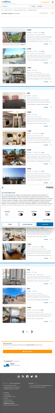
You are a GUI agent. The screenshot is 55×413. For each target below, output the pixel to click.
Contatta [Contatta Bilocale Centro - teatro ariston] (46, 81)
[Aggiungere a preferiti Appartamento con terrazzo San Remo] (51, 44)
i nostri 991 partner (10, 195)
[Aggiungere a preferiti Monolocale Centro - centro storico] (51, 284)
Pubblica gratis (45, 2)
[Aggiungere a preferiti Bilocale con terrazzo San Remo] (51, 302)
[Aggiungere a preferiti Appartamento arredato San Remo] (51, 145)
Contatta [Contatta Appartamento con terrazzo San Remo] (46, 44)
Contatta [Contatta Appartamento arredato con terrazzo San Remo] (46, 164)
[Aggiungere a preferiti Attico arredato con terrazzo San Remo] (51, 63)
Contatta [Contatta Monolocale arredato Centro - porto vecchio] (46, 239)
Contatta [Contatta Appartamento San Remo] (46, 107)
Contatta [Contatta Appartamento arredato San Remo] (46, 145)
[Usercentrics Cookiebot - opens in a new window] (47, 187)
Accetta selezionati (27, 224)
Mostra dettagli (47, 219)
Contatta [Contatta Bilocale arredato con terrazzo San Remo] (46, 258)
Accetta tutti (45, 224)
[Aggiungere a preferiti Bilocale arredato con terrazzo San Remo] (51, 258)
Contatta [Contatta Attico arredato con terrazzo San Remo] (46, 63)
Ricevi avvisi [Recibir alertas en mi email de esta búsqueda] (27, 351)
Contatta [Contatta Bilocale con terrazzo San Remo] (46, 302)
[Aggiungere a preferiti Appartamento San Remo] (51, 107)
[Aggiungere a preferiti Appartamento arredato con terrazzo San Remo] (51, 164)
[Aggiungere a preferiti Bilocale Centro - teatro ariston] (51, 82)
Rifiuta (10, 224)
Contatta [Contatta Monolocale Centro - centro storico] (46, 283)
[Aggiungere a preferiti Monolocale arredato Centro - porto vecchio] (51, 239)
